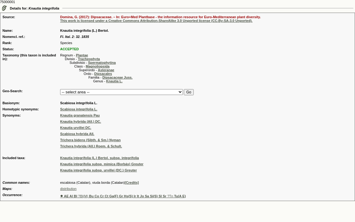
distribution (68, 189)
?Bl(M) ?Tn (123, 196)
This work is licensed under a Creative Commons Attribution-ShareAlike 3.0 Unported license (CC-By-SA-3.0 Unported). (156, 21)
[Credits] (132, 182)
